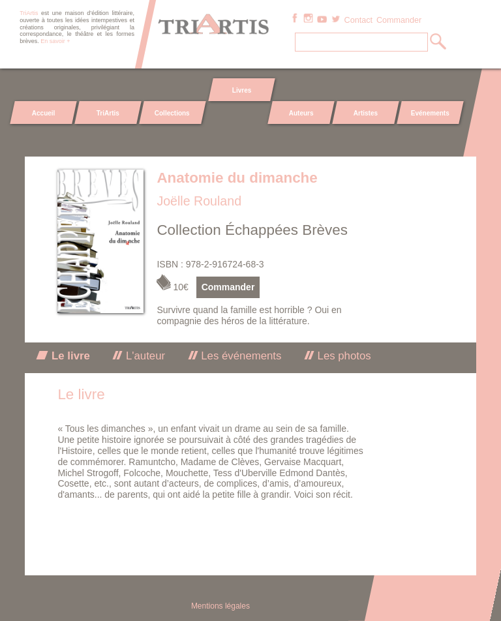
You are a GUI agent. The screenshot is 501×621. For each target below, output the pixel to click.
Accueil (43, 113)
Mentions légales (220, 606)
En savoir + (55, 41)
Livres (241, 90)
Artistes (365, 113)
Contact (358, 20)
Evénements (429, 113)
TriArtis (108, 113)
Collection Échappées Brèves (252, 230)
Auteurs (300, 113)
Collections (172, 113)
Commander (398, 20)
